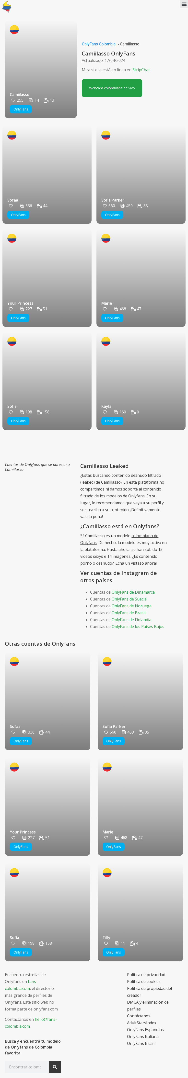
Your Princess (20, 303)
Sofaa (12, 200)
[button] (184, 4)
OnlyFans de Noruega (132, 606)
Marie (106, 303)
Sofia (12, 406)
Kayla (106, 406)
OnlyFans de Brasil (128, 612)
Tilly (106, 937)
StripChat (141, 69)
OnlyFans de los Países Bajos (138, 626)
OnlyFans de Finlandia (131, 619)
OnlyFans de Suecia (129, 599)
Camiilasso (19, 94)
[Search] (55, 1067)
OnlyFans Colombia (99, 44)
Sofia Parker (112, 200)
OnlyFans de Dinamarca (133, 592)
